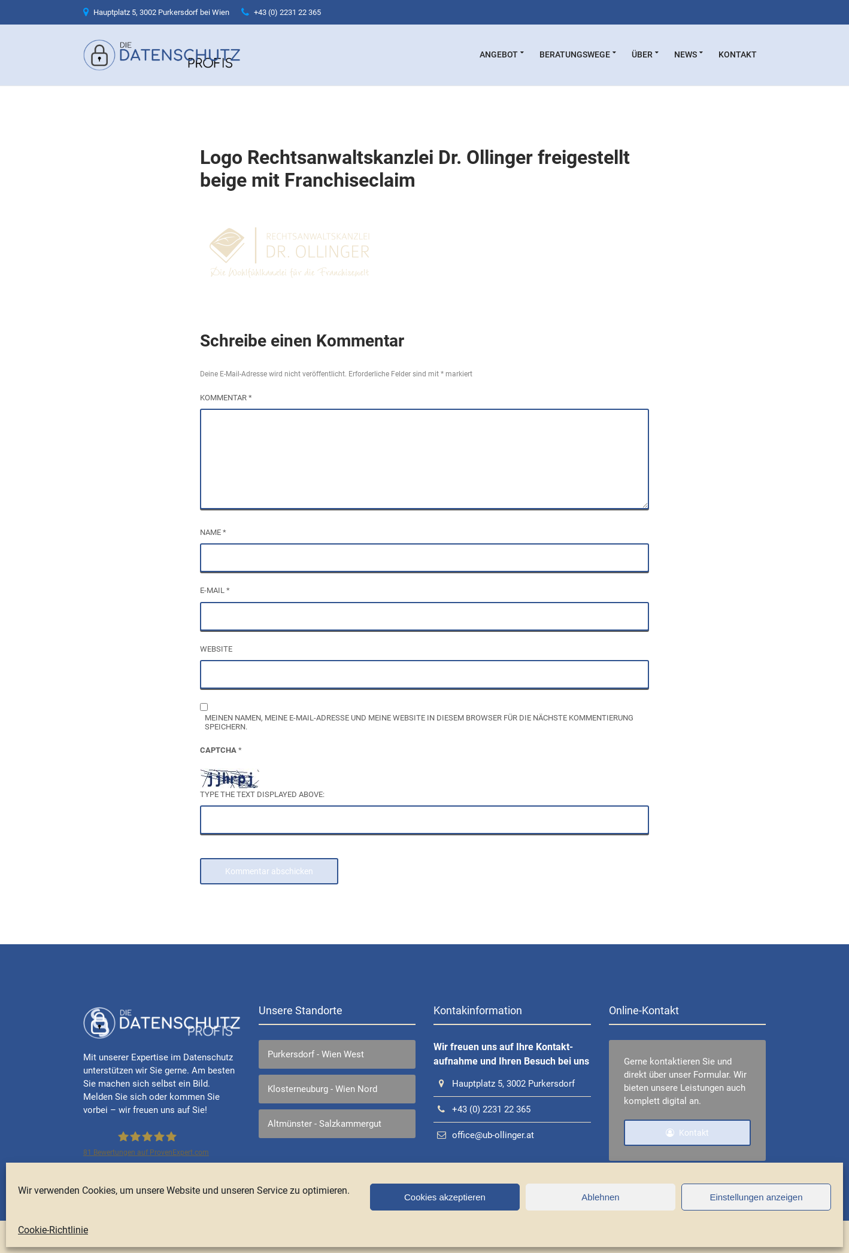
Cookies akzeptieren (445, 1197)
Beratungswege (574, 54)
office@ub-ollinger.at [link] (483, 1135)
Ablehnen (600, 1197)
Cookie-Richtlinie (53, 1230)
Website (216, 648)
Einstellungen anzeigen (755, 1197)
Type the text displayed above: (262, 794)
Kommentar (226, 397)
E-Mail (215, 590)
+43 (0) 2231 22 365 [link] (281, 12)
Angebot (499, 54)
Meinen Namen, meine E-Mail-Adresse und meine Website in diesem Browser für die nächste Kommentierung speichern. (419, 722)
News (685, 54)
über (642, 54)
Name (213, 532)
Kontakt (737, 54)
